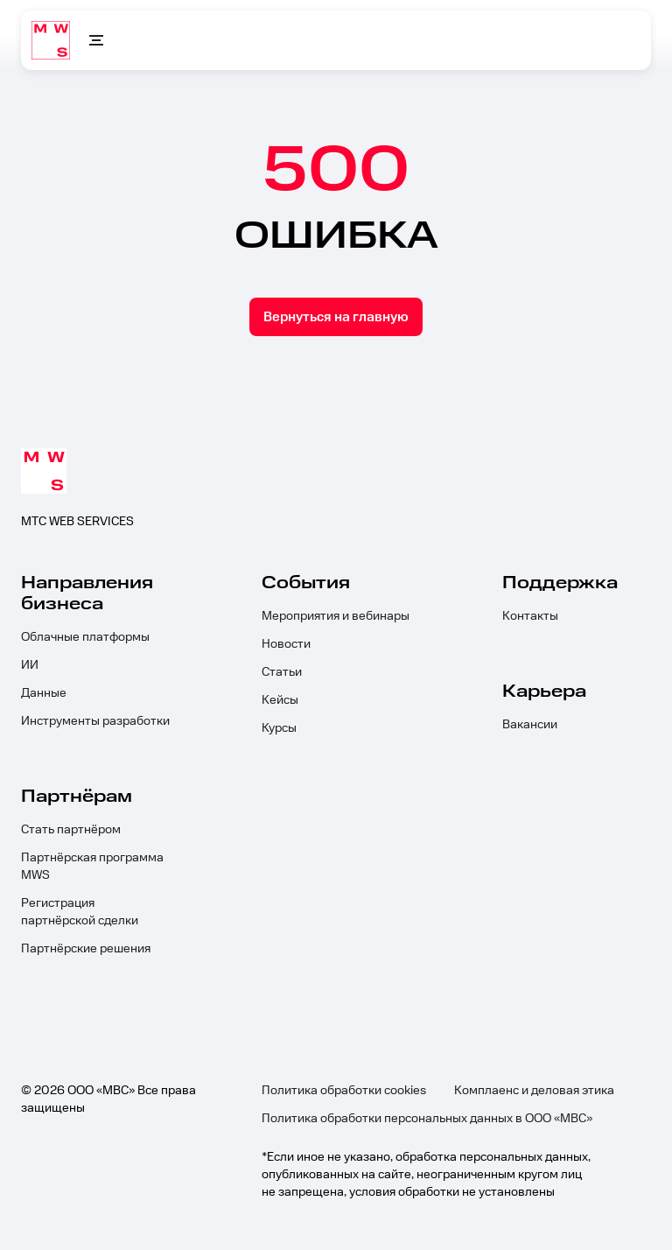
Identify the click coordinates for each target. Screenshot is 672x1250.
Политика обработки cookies (344, 1090)
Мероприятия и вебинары (336, 616)
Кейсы (280, 700)
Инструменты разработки (95, 721)
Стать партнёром (71, 830)
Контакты (530, 616)
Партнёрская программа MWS (92, 866)
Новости (286, 644)
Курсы (279, 728)
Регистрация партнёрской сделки (79, 912)
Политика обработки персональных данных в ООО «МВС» (427, 1118)
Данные (43, 693)
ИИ (29, 665)
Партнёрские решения (85, 949)
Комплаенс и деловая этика (534, 1090)
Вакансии (529, 725)
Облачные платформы (85, 637)
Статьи (282, 672)
